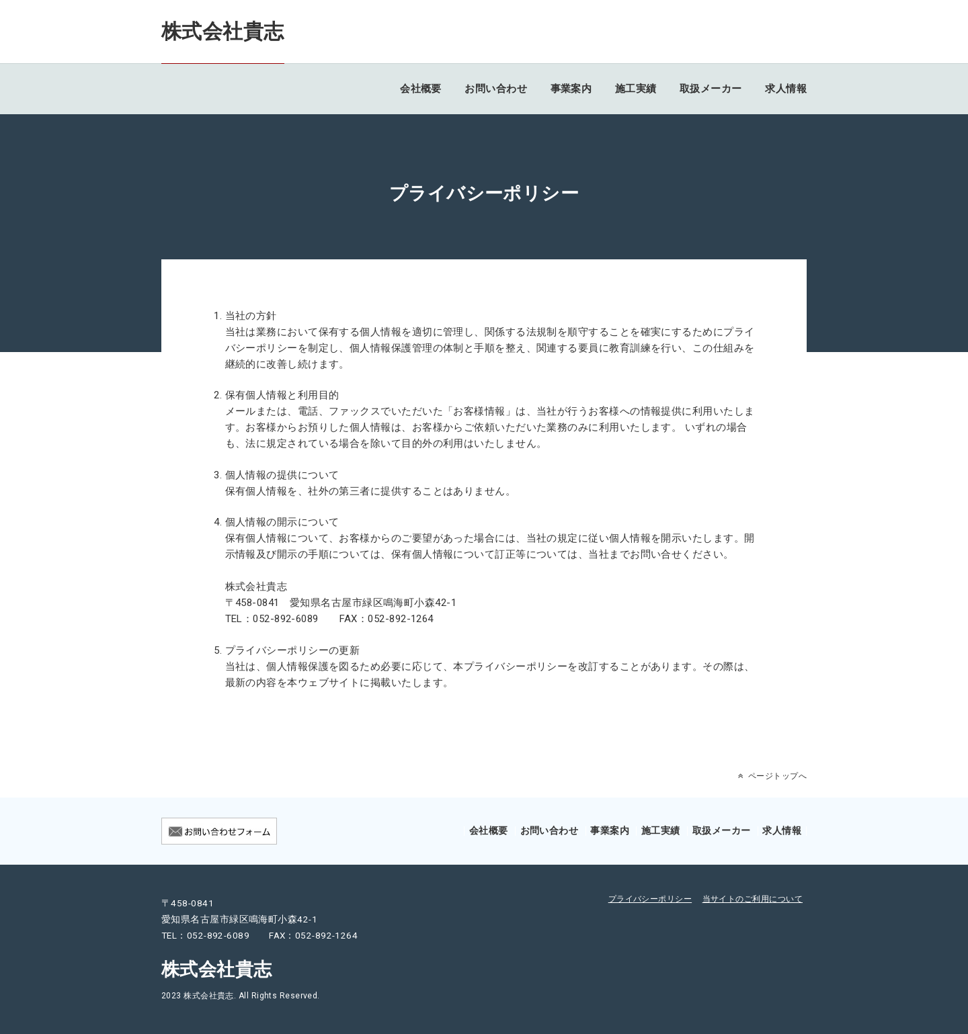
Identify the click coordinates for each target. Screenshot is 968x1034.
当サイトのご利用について (752, 899)
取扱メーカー (711, 89)
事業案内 (571, 89)
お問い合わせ (496, 89)
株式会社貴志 (222, 31)
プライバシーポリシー (650, 899)
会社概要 (421, 89)
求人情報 (786, 89)
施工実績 (636, 89)
